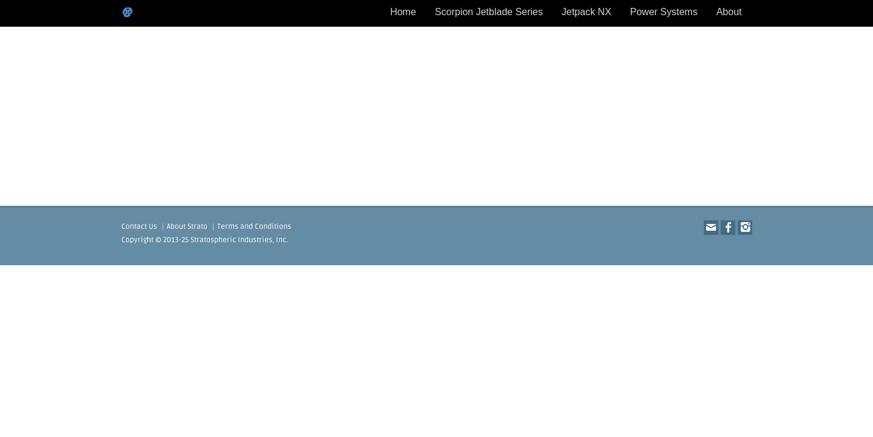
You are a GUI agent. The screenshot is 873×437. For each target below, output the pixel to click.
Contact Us (139, 226)
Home (403, 12)
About (729, 12)
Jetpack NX (587, 12)
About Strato (187, 226)
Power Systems (664, 12)
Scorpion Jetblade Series (489, 12)
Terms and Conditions (254, 226)
